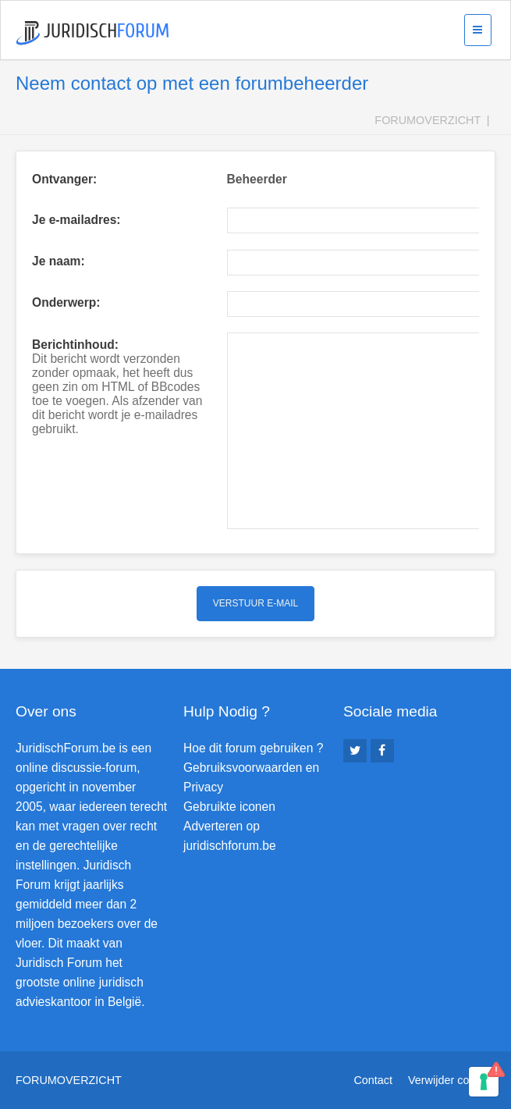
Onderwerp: (66, 302)
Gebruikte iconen (229, 806)
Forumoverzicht (427, 120)
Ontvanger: (64, 179)
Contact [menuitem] (372, 1080)
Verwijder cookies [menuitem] (451, 1080)
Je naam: (58, 261)
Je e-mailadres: (76, 219)
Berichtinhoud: (75, 344)
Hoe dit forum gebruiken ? (253, 748)
